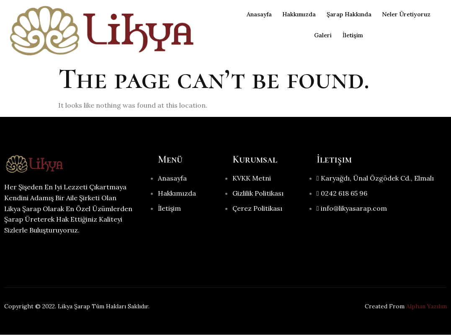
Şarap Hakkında (350, 14)
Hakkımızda (295, 14)
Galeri (320, 35)
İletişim (354, 35)
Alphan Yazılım (426, 307)
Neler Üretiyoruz (412, 14)
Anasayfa (251, 14)
